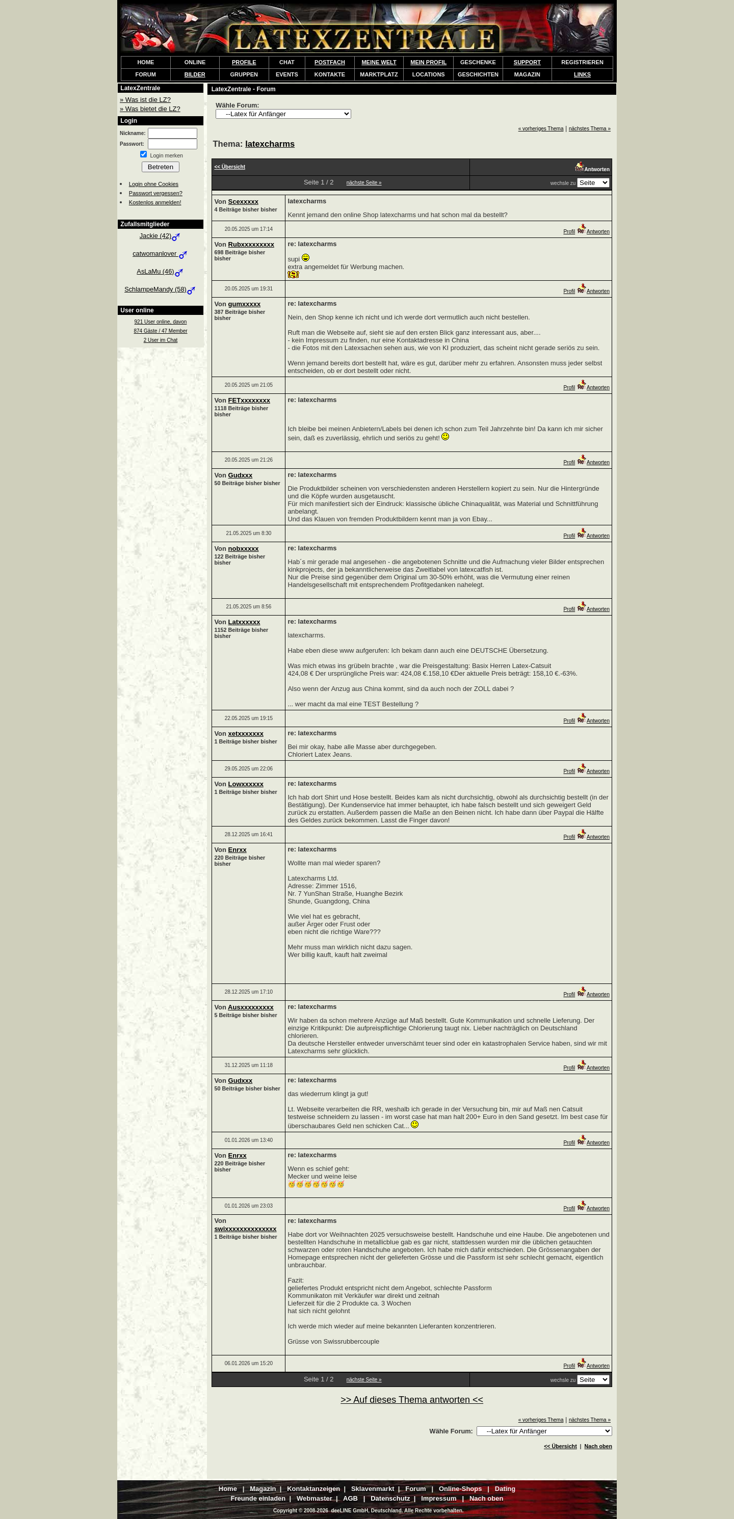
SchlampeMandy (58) (160, 289)
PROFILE (244, 62)
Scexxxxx (243, 201)
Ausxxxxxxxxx (251, 1007)
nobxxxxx (243, 548)
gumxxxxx (244, 304)
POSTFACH (329, 62)
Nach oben (598, 1446)
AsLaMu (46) (160, 271)
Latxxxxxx (244, 622)
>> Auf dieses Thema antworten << (411, 1400)
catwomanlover (161, 253)
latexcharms (270, 144)
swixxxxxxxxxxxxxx (245, 1229)
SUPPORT (527, 62)
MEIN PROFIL (428, 62)
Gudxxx (240, 475)
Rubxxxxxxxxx (251, 244)
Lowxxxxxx (246, 784)
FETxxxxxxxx (249, 400)
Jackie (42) (161, 235)
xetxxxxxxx (246, 733)
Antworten (593, 231)
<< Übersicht (560, 1446)
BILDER (195, 74)
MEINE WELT (378, 62)
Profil (569, 231)
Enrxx (237, 850)
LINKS (582, 74)
